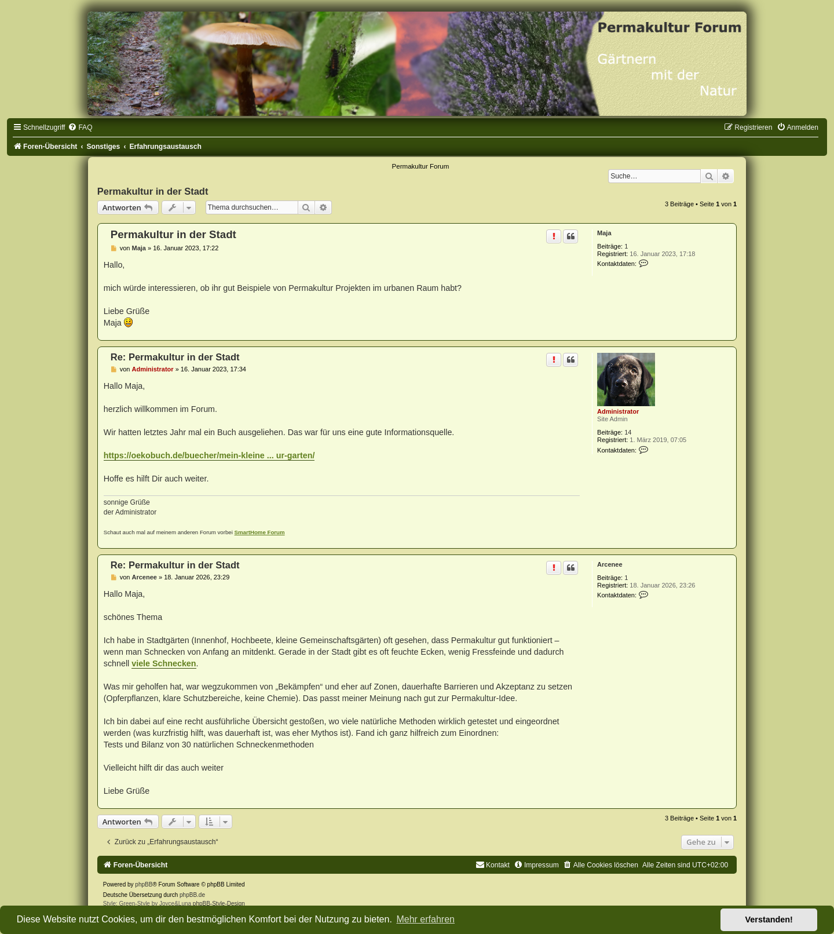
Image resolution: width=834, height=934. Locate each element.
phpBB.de (192, 895)
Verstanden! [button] (769, 919)
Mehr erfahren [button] (425, 919)
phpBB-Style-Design (219, 903)
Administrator (618, 411)
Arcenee (609, 564)
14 (627, 432)
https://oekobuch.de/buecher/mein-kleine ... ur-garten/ (209, 455)
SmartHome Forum (260, 532)
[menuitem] (80, 127)
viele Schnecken (163, 663)
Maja (604, 232)
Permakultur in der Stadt (153, 191)
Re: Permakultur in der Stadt (175, 357)
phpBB (143, 884)
